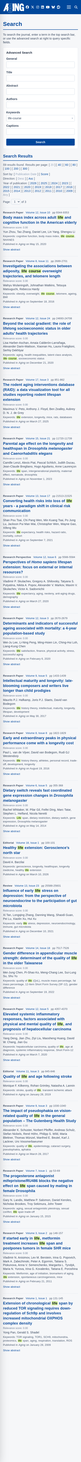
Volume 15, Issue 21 (38, 438)
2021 (17, 187)
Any (5, 194)
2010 (59, 191)
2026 (33, 183)
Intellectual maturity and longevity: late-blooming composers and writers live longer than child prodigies (38, 686)
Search (40, 142)
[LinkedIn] (42, 7)
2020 (27, 187)
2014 (17, 191)
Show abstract (11, 249)
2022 (6, 187)
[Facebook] (27, 7)
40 (59, 164)
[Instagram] (37, 7)
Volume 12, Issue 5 (37, 1009)
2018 (48, 187)
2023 (65, 183)
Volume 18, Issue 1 (27, 842)
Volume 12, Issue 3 (37, 618)
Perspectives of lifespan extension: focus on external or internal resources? (37, 567)
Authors (11, 99)
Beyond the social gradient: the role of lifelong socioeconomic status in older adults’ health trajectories (37, 329)
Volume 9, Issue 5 (36, 675)
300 (24, 168)
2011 (48, 191)
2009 (69, 191)
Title (9, 72)
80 (74, 164)
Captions (12, 125)
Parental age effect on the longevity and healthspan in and (38, 449)
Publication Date (26, 174)
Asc (31, 178)
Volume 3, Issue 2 (36, 1233)
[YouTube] (48, 7)
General (11, 58)
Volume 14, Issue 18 (38, 948)
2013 (27, 191)
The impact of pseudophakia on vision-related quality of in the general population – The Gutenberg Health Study (39, 1116)
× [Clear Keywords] (72, 118)
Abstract (12, 85)
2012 (38, 191)
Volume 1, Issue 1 (36, 1298)
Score (44, 174)
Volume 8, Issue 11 (37, 261)
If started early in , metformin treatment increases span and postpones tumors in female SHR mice (37, 1243)
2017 (59, 187)
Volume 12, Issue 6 (44, 557)
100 (7, 168)
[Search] (76, 7)
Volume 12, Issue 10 (38, 212)
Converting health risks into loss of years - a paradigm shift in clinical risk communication (37, 506)
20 (52, 164)
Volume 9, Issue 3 (36, 1105)
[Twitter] (32, 7)
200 (16, 168)
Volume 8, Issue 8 (36, 733)
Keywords (13, 112)
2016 (69, 187)
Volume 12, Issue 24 (38, 318)
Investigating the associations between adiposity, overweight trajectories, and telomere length (37, 271)
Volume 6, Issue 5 (36, 785)
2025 (44, 183)
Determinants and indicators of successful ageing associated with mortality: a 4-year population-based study (40, 628)
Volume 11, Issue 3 (27, 1071)
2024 (54, 183)
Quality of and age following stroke (37, 1076)
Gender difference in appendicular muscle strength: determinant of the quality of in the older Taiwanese (40, 958)
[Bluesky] (53, 7)
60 (66, 164)
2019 (38, 187)
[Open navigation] (68, 7)
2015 (6, 191)
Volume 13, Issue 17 (38, 495)
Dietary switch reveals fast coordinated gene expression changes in (38, 795)
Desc (21, 178)
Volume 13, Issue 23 (27, 885)
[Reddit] (58, 7)
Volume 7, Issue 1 (36, 1170)
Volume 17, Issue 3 (37, 379)
